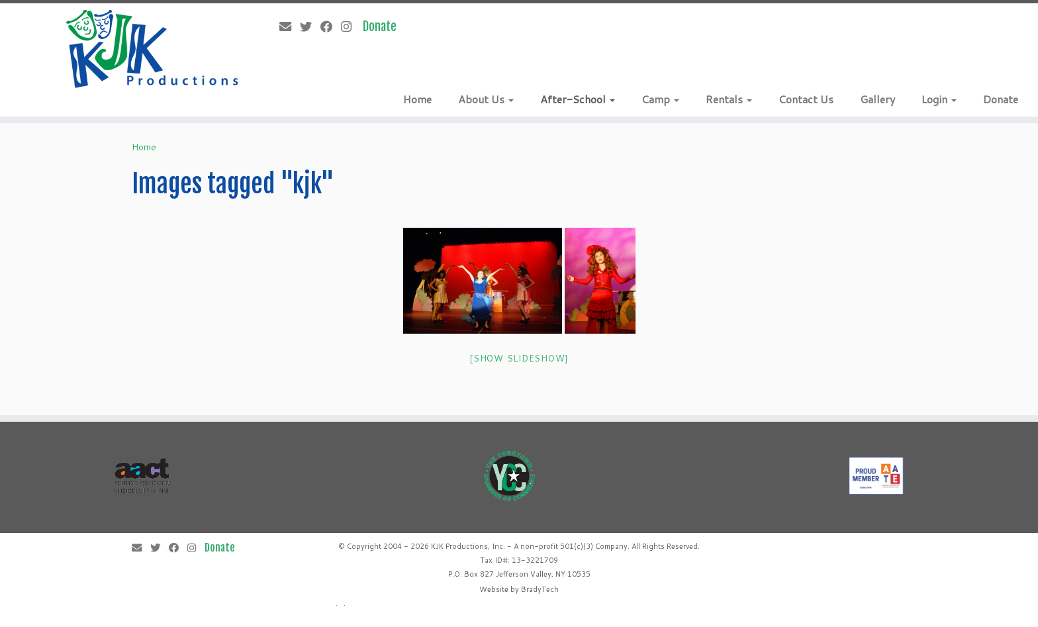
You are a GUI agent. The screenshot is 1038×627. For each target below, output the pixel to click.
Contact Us (805, 99)
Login (939, 99)
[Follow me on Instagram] (350, 26)
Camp (660, 99)
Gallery (877, 99)
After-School (577, 99)
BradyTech (540, 589)
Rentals (729, 99)
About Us (486, 99)
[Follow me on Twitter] (310, 26)
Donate (1000, 99)
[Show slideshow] (519, 358)
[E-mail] (289, 26)
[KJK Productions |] (153, 49)
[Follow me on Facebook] (330, 26)
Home (417, 99)
